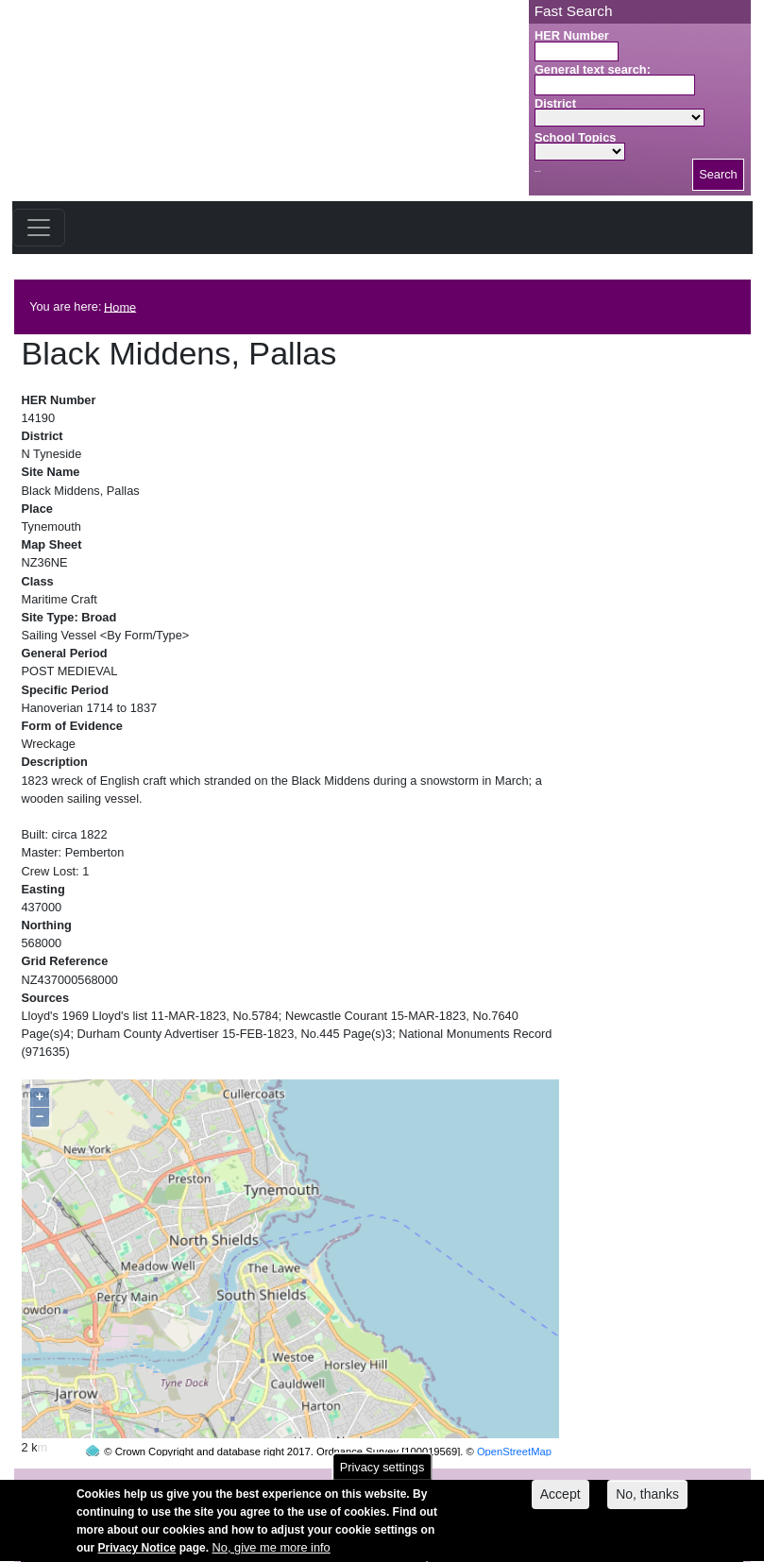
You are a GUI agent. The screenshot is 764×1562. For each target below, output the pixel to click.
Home (120, 306)
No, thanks (647, 1500)
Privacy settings (382, 1474)
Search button (538, 171)
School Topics (576, 137)
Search (718, 174)
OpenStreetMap (514, 1415)
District (555, 103)
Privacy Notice (137, 1554)
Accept (560, 1500)
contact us (506, 1478)
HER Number (572, 35)
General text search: (593, 69)
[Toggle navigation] (38, 227)
